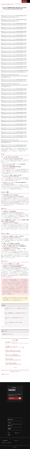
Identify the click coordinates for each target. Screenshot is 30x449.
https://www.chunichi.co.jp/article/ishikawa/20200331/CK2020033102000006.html (15, 267)
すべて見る (15, 367)
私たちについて (10, 419)
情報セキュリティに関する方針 (7, 442)
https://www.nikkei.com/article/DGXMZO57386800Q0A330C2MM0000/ (13, 196)
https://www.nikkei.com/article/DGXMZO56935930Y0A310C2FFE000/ (13, 212)
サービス (9, 422)
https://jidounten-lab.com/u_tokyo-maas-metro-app (10, 247)
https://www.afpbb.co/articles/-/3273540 (8, 165)
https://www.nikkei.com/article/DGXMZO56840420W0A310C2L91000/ (13, 244)
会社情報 (9, 428)
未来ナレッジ (10, 425)
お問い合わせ (24, 1)
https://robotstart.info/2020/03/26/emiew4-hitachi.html (10, 222)
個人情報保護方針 (5, 440)
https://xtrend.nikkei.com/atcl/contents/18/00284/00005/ (11, 176)
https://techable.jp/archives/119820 (8, 183)
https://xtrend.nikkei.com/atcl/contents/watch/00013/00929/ (11, 237)
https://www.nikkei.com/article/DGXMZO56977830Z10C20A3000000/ (13, 158)
